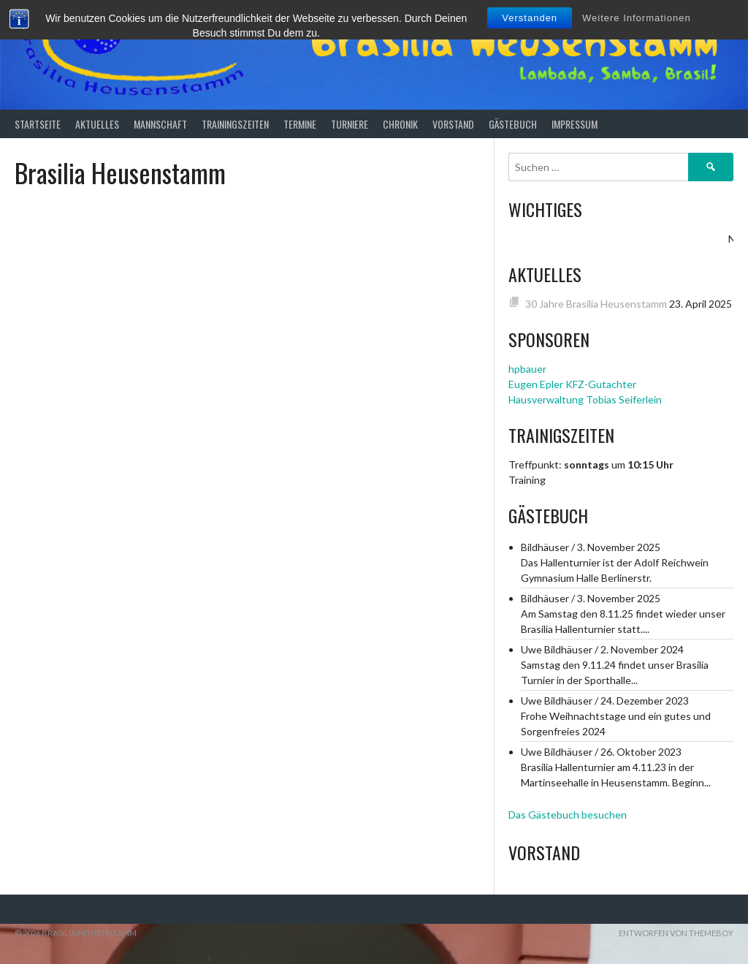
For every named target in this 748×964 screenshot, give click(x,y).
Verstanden (529, 17)
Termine (299, 124)
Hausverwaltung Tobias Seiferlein (585, 399)
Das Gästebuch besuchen (567, 814)
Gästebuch (513, 124)
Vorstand (453, 124)
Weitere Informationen (636, 17)
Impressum (575, 124)
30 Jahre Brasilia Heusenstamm (596, 303)
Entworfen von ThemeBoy (676, 933)
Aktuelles (97, 124)
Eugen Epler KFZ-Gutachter (572, 384)
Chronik (400, 124)
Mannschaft (160, 124)
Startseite (38, 124)
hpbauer (527, 369)
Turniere (349, 124)
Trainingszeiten (235, 124)
